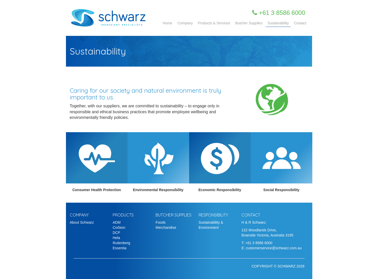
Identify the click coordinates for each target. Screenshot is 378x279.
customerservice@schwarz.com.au (274, 248)
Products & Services (214, 23)
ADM (117, 222)
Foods (161, 222)
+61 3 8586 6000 (259, 243)
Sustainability (278, 23)
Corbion (119, 227)
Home (167, 23)
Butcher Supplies (249, 23)
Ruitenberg (121, 243)
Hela (116, 238)
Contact (300, 23)
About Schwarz (82, 222)
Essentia (120, 248)
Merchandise (166, 227)
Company (185, 23)
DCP (116, 233)
